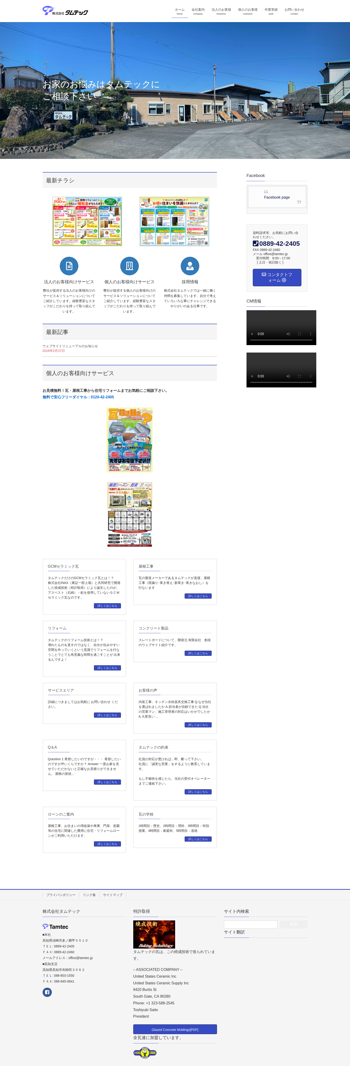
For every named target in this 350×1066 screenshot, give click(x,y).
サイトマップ (113, 895)
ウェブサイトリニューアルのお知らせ (70, 346)
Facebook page (277, 197)
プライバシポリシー (61, 895)
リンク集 (89, 895)
